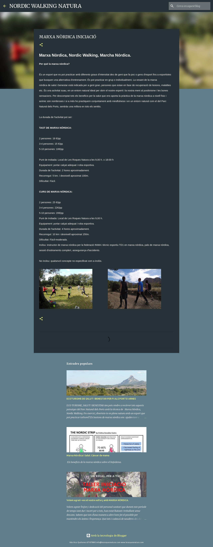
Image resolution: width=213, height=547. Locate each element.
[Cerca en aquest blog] (192, 6)
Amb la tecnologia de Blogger (106, 535)
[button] (41, 45)
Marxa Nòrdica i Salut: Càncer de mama (88, 455)
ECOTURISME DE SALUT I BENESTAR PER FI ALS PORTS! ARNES (101, 398)
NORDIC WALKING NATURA (45, 6)
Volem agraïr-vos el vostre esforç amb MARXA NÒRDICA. (98, 500)
